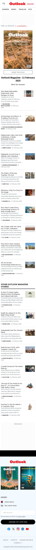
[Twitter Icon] (13, 529)
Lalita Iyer (5, 377)
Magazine (10, 26)
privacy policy (21, 516)
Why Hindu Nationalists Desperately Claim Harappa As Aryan (9, 93)
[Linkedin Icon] (22, 529)
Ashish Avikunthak (8, 273)
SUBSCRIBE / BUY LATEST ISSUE (18, 522)
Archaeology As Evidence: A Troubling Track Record (11, 117)
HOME (3, 26)
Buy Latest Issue (11, 505)
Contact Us (14, 540)
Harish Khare (6, 341)
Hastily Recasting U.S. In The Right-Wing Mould (11, 314)
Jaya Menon (6, 220)
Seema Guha (6, 324)
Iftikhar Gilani (7, 305)
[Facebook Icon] (8, 529)
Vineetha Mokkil (7, 396)
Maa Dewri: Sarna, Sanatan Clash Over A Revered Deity (11, 245)
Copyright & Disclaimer (26, 540)
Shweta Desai (6, 148)
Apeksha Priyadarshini (9, 165)
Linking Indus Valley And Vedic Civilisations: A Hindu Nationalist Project (12, 137)
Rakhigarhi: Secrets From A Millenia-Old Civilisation (10, 155)
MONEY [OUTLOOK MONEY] (13, 9)
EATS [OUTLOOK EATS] (30, 9)
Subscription (9, 502)
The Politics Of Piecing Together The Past (9, 174)
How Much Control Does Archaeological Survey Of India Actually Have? (10, 209)
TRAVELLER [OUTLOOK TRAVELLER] (22, 9)
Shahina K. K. (6, 201)
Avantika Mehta (7, 358)
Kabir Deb (5, 415)
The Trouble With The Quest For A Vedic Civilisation (11, 227)
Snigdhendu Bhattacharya (5, 105)
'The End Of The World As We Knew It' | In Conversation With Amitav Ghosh (11, 385)
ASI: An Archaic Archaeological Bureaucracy (11, 264)
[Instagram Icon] (18, 529)
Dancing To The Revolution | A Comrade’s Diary (11, 405)
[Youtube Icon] (27, 529)
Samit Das (5, 184)
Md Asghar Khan (7, 255)
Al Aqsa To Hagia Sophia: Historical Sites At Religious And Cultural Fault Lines (10, 294)
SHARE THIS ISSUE (18, 72)
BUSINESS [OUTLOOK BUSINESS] (5, 9)
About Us (5, 540)
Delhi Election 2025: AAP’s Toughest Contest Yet (10, 348)
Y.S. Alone (5, 237)
